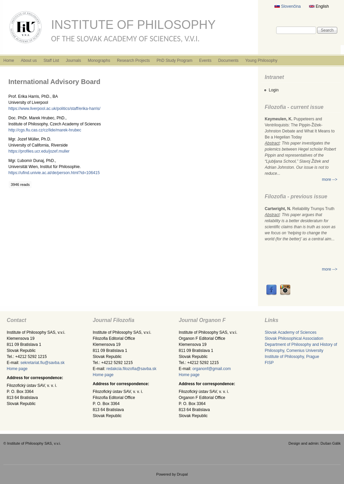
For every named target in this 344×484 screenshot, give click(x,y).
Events (205, 60)
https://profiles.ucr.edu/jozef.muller (39, 151)
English (319, 6)
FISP (269, 362)
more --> (329, 179)
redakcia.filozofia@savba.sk (131, 368)
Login (273, 90)
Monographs (99, 60)
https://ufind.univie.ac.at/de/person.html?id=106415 (54, 172)
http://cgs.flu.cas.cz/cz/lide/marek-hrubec (44, 130)
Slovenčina (287, 6)
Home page (17, 368)
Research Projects (133, 60)
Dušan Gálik (330, 443)
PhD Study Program (174, 60)
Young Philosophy (261, 60)
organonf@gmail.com (211, 368)
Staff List (51, 60)
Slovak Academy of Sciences (290, 332)
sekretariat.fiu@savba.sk (42, 362)
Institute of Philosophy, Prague (292, 356)
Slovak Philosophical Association (294, 338)
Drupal (182, 474)
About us (29, 60)
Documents (228, 60)
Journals (73, 60)
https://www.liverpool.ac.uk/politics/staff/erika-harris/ (54, 108)
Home (8, 60)
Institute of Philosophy (133, 25)
